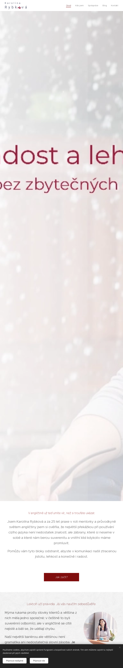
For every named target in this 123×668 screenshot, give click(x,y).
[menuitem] (69, 5)
